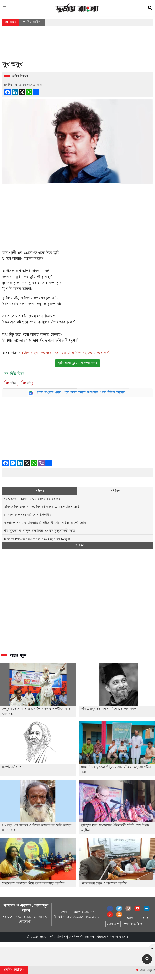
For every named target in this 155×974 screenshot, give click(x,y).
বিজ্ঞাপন (130, 918)
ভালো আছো (33, 258)
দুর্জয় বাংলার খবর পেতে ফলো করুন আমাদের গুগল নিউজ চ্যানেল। (82, 392)
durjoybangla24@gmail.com (83, 917)
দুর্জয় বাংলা (56, 936)
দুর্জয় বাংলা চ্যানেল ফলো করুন (77, 363)
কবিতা (11, 383)
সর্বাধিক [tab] (115, 490)
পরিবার (144, 918)
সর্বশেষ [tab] (39, 490)
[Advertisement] (77, 44)
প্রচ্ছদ (10, 22)
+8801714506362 (82, 912)
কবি (27, 383)
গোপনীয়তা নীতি (133, 924)
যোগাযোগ (113, 924)
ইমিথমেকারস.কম (117, 936)
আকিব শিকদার (20, 76)
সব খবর (77, 545)
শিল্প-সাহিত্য (32, 22)
